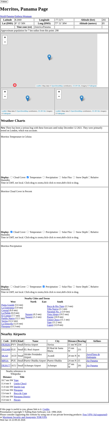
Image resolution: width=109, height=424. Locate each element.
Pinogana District (22, 396)
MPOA (5, 360)
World (3, 16)
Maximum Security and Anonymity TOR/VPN (25, 417)
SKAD (5, 355)
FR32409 (6, 349)
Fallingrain (93, 86)
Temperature (36, 177)
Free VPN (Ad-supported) (95, 414)
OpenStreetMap (57, 86)
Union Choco (53, 319)
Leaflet (38, 86)
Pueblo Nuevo (8, 318)
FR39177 (6, 365)
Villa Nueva (52, 309)
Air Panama (92, 360)
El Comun (6, 315)
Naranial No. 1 (54, 311)
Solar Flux (67, 177)
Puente (50, 317)
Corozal (5, 310)
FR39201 (6, 344)
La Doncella (7, 323)
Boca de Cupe (20, 393)
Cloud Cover (19, 177)
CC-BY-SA (76, 86)
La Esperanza (7, 307)
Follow (4, 1)
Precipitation (52, 177)
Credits (46, 409)
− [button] (5, 42)
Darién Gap (19, 387)
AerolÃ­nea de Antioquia (93, 355)
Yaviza (4, 321)
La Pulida (5, 313)
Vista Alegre (53, 314)
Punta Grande (7, 305)
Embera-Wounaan (23, 16)
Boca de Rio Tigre (55, 306)
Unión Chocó (20, 383)
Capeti (50, 325)
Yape (49, 322)
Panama (10, 16)
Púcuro (17, 400)
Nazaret (29, 314)
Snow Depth (82, 177)
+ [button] (5, 37)
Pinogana (5, 326)
